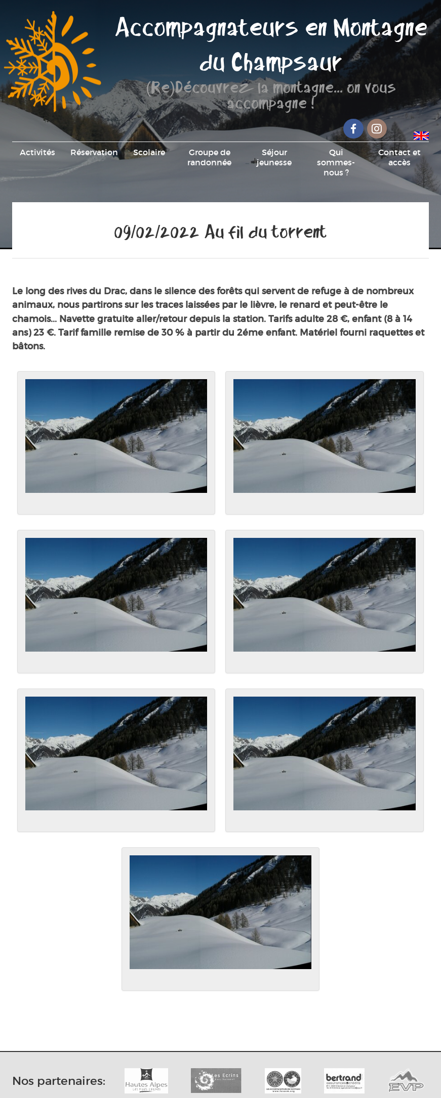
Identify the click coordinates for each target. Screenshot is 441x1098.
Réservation (94, 152)
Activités (37, 152)
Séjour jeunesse (274, 157)
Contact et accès (399, 157)
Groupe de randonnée (209, 157)
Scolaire (149, 152)
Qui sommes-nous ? (336, 162)
